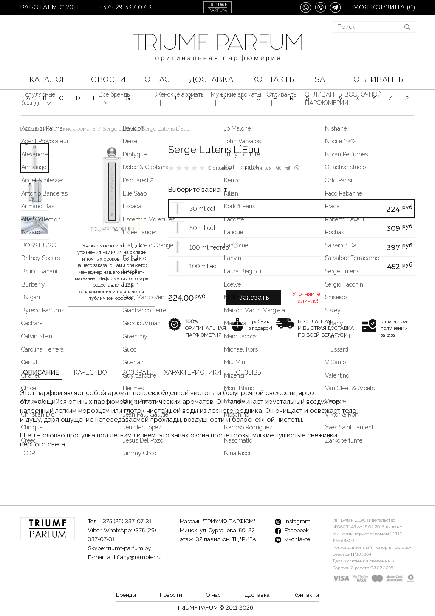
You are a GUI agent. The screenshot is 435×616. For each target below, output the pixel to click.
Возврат (135, 372)
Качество (90, 372)
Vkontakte (292, 539)
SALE (325, 79)
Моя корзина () (384, 7)
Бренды (126, 595)
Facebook (292, 530)
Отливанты (379, 79)
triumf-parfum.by (128, 548)
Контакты (274, 79)
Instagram (293, 521)
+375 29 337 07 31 (127, 7)
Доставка (211, 79)
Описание (41, 372)
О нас (157, 79)
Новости (105, 79)
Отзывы (249, 372)
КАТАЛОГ (47, 79)
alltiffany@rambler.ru (134, 557)
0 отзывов (220, 168)
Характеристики (192, 372)
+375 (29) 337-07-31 (126, 521)
